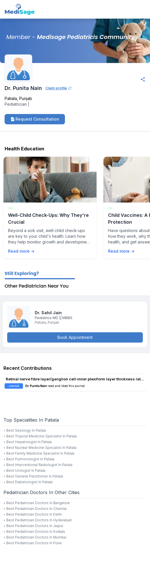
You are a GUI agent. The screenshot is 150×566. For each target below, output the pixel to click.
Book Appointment (75, 337)
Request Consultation (34, 119)
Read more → (21, 251)
